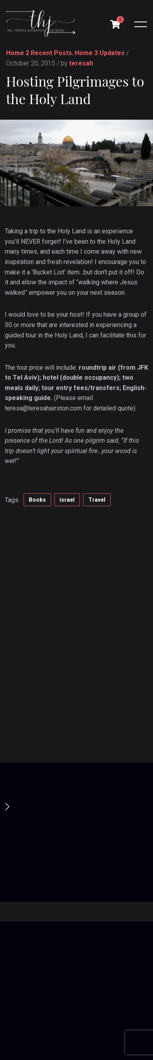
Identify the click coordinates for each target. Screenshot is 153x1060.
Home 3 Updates (100, 53)
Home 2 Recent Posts (39, 53)
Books (37, 500)
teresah (81, 63)
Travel (96, 500)
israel (67, 500)
